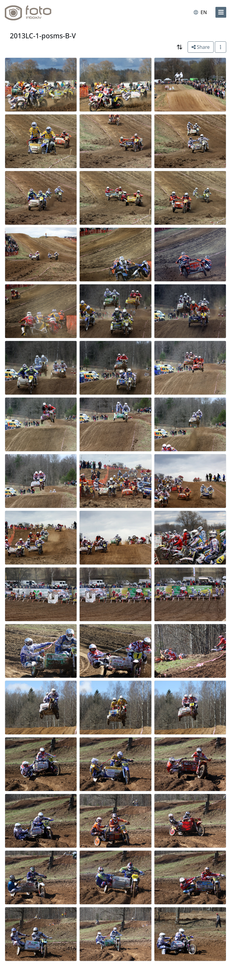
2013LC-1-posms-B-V (43, 35)
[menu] (220, 12)
